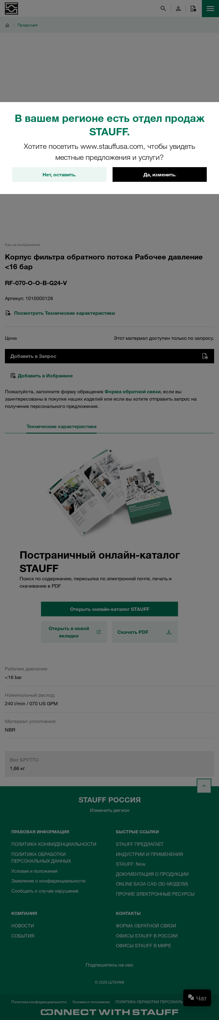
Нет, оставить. (59, 174)
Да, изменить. (159, 174)
